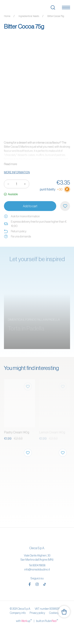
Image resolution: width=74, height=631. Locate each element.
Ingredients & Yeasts (29, 16)
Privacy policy (37, 612)
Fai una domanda (17, 236)
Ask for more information (22, 216)
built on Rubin (47, 621)
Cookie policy (56, 612)
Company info (18, 612)
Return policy (15, 231)
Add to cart (30, 206)
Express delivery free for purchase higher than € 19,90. (35, 224)
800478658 (39, 565)
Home (7, 16)
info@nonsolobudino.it (37, 569)
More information (17, 172)
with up (24, 621)
